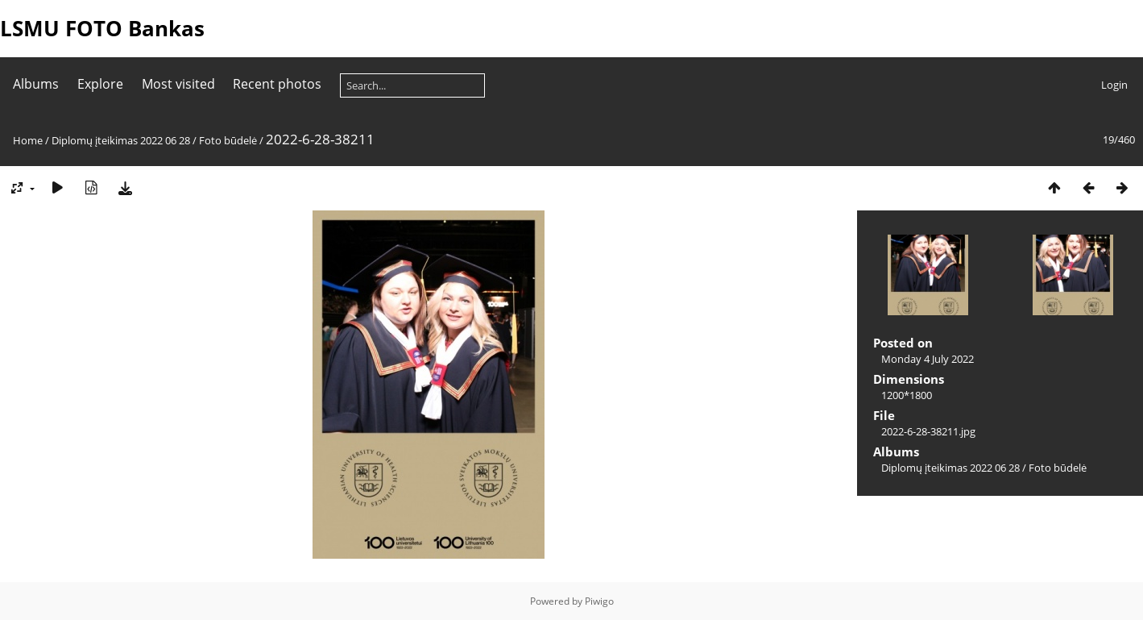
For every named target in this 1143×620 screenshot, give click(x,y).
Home (28, 140)
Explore (100, 84)
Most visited (178, 84)
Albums (36, 84)
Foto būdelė (228, 140)
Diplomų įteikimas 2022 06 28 (121, 140)
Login (1114, 84)
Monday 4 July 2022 (927, 359)
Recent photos (277, 84)
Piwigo (599, 601)
